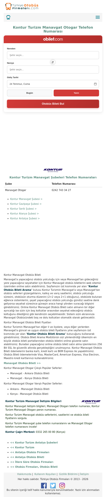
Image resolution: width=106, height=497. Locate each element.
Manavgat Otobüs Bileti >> (22, 363)
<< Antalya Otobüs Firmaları (29, 452)
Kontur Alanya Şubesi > (24, 213)
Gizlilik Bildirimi (68, 474)
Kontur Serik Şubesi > (23, 208)
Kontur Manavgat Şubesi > (26, 199)
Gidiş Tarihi (12, 77)
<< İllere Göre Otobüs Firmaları (31, 462)
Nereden (11, 48)
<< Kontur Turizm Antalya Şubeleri (34, 442)
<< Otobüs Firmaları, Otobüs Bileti (34, 466)
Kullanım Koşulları (45, 474)
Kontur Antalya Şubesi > (25, 218)
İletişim (84, 474)
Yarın (76, 93)
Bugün (29, 93)
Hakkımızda (24, 474)
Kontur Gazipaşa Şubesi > (26, 203)
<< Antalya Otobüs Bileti (27, 457)
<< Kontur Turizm (22, 447)
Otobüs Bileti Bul (53, 103)
